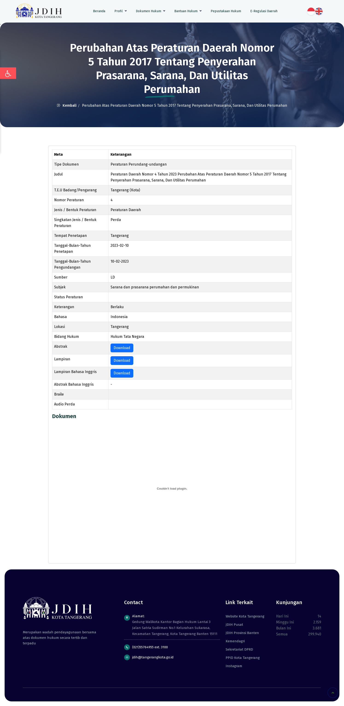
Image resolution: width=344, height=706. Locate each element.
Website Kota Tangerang (243, 616)
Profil (120, 11)
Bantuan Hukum (187, 11)
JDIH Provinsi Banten (240, 633)
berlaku (117, 297)
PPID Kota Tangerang (241, 658)
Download (122, 348)
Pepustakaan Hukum (226, 11)
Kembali (66, 105)
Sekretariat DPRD (237, 649)
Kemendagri (233, 641)
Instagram (232, 666)
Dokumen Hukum (150, 11)
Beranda (99, 11)
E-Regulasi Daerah (263, 11)
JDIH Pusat (232, 625)
